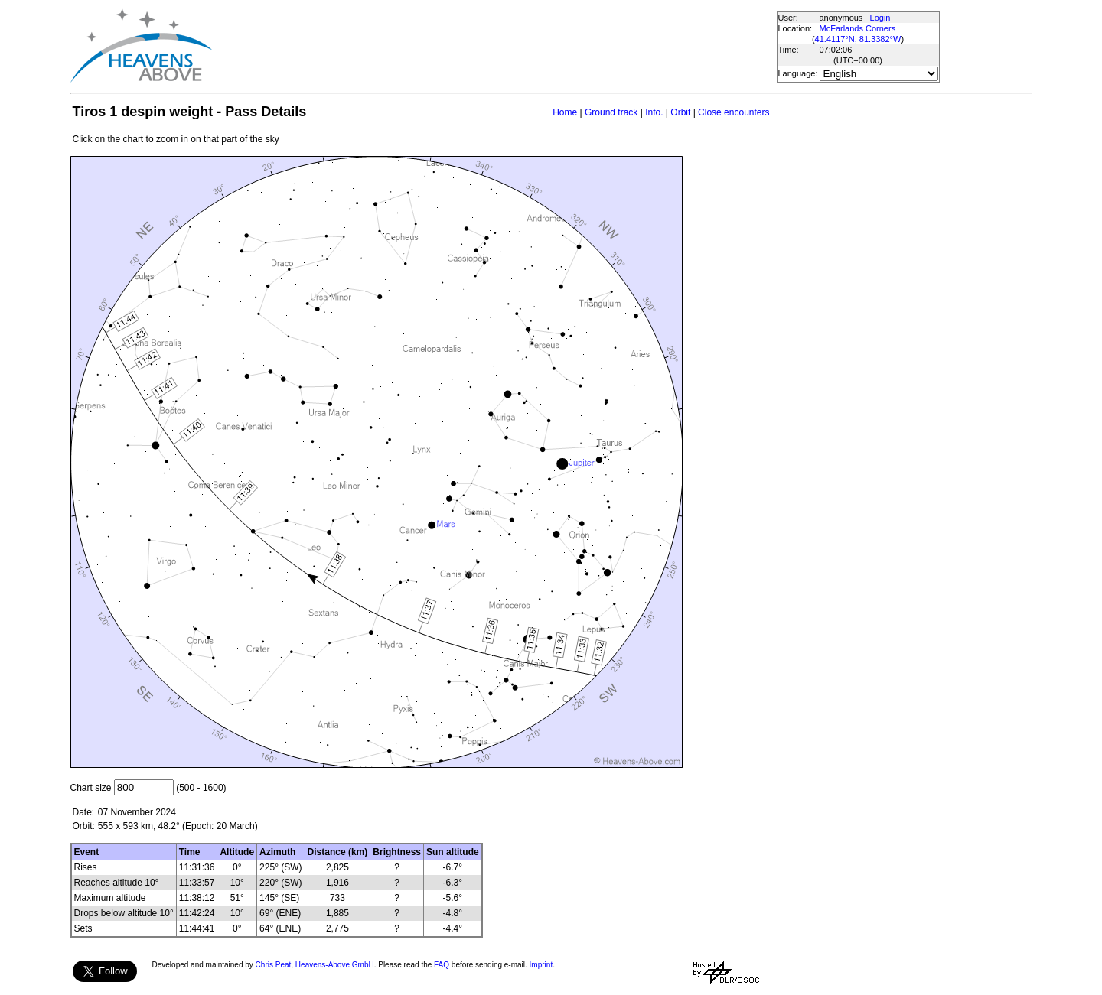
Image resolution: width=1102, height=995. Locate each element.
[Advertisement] (493, 45)
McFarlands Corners (858, 28)
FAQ (441, 965)
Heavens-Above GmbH (334, 965)
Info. (654, 112)
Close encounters (733, 112)
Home (565, 112)
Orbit (680, 112)
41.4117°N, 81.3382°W (858, 39)
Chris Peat (274, 965)
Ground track (611, 112)
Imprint (541, 965)
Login (880, 17)
